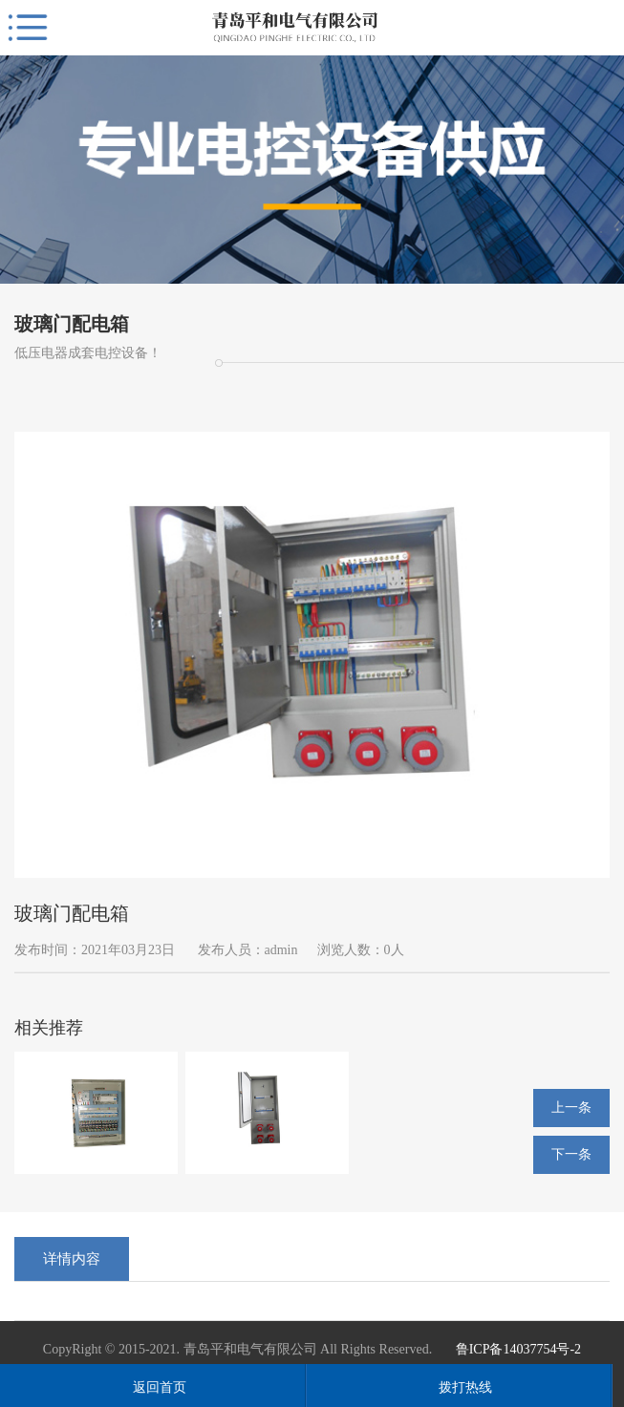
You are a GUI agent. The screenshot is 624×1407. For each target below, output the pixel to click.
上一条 (571, 1107)
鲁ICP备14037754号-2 (518, 1349)
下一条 (571, 1154)
